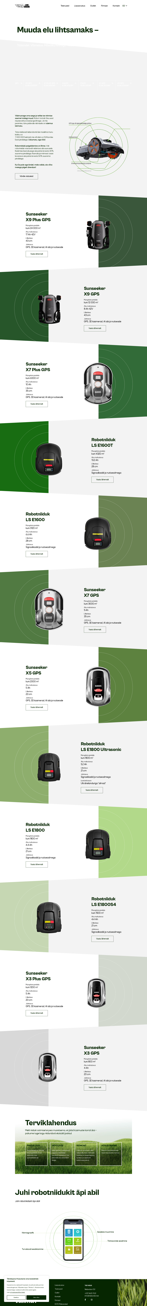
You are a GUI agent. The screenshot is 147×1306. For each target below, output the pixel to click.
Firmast (104, 6)
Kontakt (116, 6)
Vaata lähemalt (36, 254)
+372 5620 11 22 (90, 1293)
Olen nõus (36, 1297)
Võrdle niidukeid (26, 176)
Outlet (93, 6)
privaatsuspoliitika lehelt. (17, 1292)
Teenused (65, 6)
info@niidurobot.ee (92, 1296)
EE (123, 6)
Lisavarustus (79, 6)
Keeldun (16, 1297)
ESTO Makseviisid (61, 1304)
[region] (26, 1289)
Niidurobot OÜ (90, 1289)
